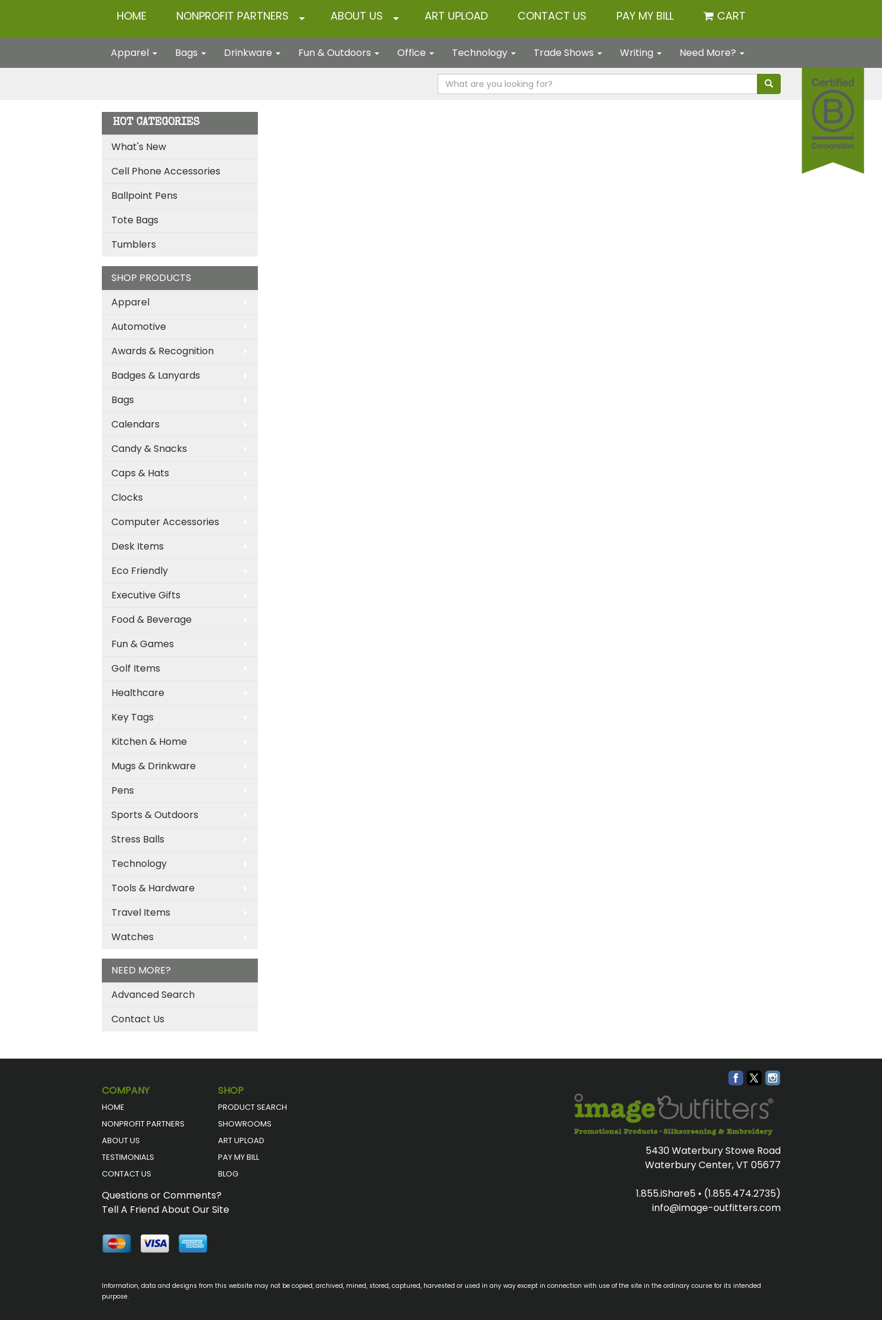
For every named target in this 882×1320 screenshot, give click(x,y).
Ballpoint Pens (144, 195)
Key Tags (132, 717)
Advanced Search (153, 994)
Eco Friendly (139, 571)
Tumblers (133, 244)
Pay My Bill (645, 15)
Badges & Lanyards (155, 375)
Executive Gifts (145, 595)
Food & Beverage (151, 619)
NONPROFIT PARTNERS (232, 15)
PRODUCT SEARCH (252, 1107)
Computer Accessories (165, 522)
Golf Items (135, 668)
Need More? (712, 53)
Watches (132, 937)
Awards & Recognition (162, 351)
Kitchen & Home (149, 741)
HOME (132, 15)
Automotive (138, 326)
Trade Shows (568, 53)
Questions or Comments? (162, 1195)
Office (415, 53)
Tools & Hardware (153, 888)
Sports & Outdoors (154, 815)
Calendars (135, 424)
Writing (641, 53)
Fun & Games (142, 644)
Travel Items (140, 912)
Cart (731, 15)
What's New (138, 147)
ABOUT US (357, 15)
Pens (122, 790)
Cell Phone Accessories (165, 171)
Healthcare (137, 693)
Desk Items (137, 546)
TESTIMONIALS (128, 1157)
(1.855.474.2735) (742, 1193)
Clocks (127, 497)
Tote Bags (134, 220)
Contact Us (137, 1019)
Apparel (134, 53)
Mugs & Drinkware (153, 766)
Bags (190, 53)
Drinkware (252, 53)
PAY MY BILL (238, 1157)
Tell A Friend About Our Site (165, 1209)
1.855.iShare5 (666, 1193)
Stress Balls (137, 839)
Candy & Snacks (149, 448)
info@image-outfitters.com (716, 1208)
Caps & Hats (140, 473)
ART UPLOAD (456, 15)
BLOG (228, 1173)
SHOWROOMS (245, 1123)
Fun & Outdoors (338, 53)
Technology (484, 53)
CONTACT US (552, 15)
